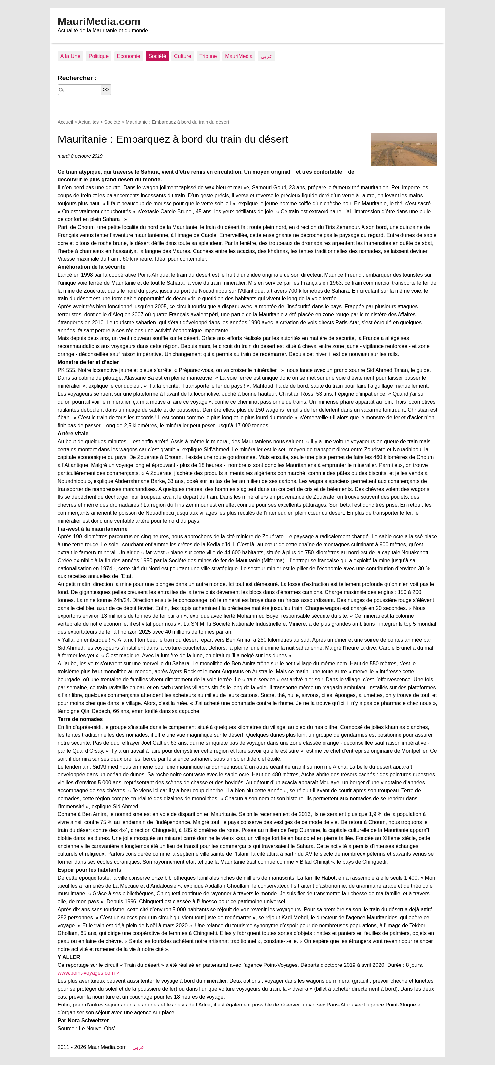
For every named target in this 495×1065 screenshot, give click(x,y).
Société (157, 56)
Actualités (88, 122)
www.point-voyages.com (86, 973)
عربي (267, 56)
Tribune (208, 56)
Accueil (65, 122)
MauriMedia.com (99, 21)
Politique (99, 56)
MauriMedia (239, 56)
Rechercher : (77, 77)
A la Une (70, 56)
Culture (182, 56)
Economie (128, 56)
